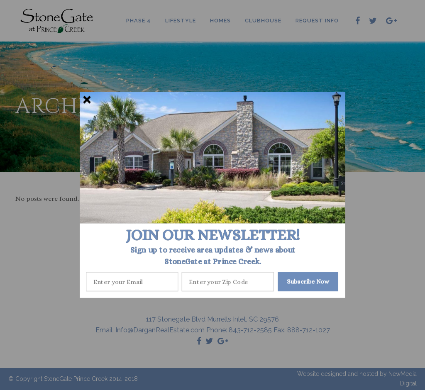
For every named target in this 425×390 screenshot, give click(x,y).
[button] (213, 234)
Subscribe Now (308, 281)
